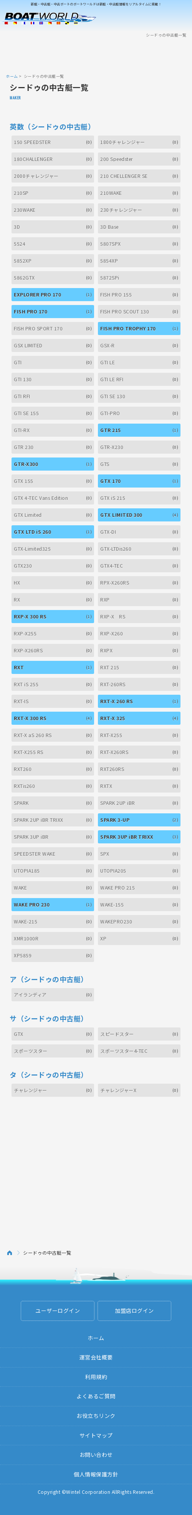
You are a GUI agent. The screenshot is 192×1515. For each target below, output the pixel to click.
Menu (181, 18)
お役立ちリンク (96, 1415)
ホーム (12, 76)
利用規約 (96, 1377)
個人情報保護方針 (96, 1474)
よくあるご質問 (96, 1396)
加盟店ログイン (134, 1310)
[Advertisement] (96, 55)
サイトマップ (96, 1435)
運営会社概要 (96, 1357)
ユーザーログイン (57, 1310)
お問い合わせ (96, 1454)
